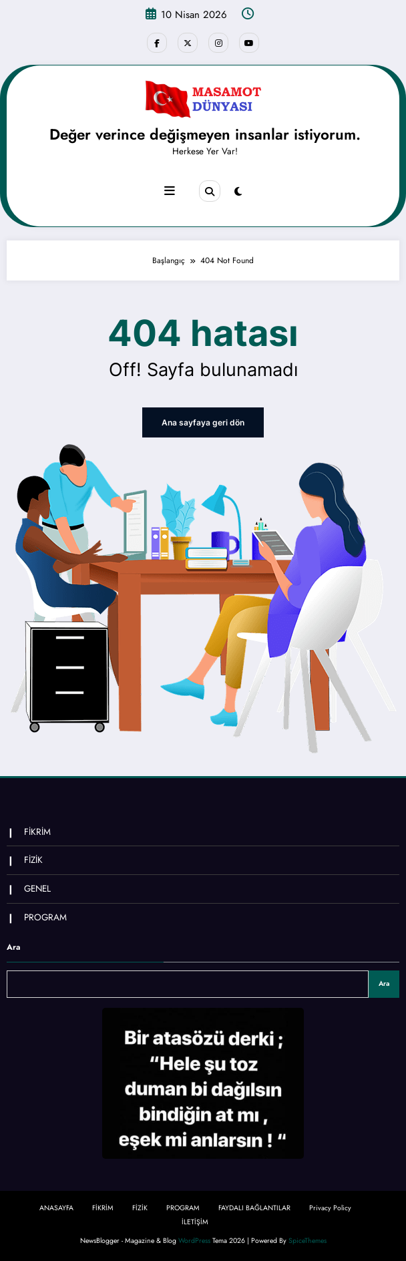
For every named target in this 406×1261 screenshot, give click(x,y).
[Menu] (169, 191)
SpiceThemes (307, 1241)
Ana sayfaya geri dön (203, 422)
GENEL (37, 888)
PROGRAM (45, 916)
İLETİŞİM (195, 1222)
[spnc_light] (238, 191)
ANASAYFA (56, 1207)
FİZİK (33, 860)
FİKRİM (37, 832)
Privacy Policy (330, 1207)
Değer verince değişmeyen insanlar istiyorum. (205, 134)
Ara (13, 947)
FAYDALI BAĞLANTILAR (254, 1207)
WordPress (194, 1241)
